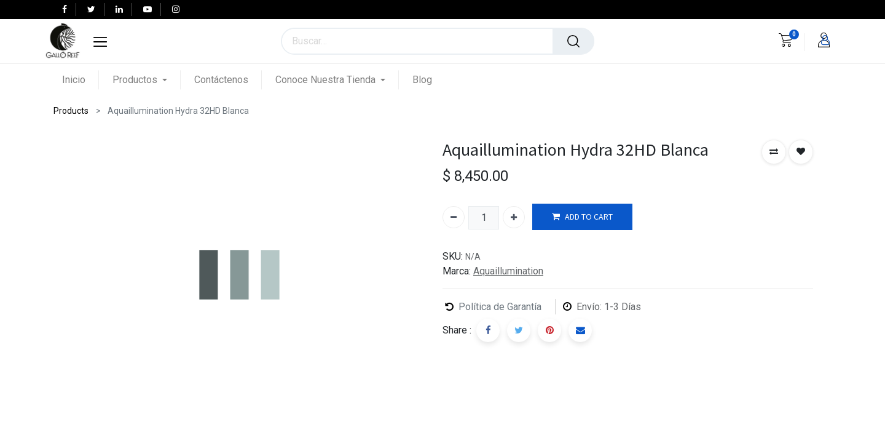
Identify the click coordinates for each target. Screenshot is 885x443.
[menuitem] (80, 79)
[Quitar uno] (453, 217)
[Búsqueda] (573, 41)
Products (70, 111)
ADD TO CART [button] (582, 216)
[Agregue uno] (514, 217)
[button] (773, 152)
